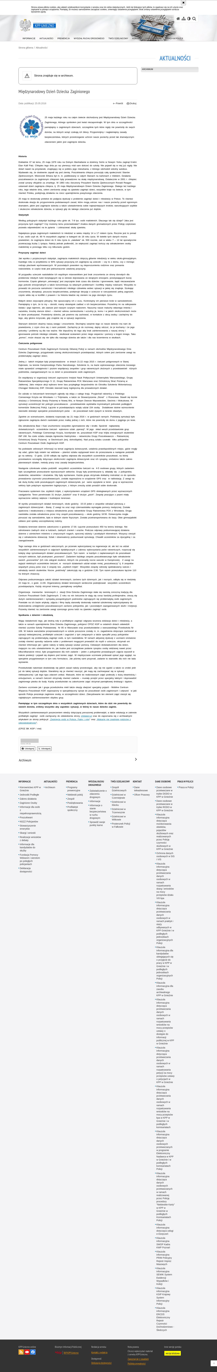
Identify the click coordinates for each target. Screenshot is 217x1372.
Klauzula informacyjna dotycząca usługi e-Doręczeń (164, 1229)
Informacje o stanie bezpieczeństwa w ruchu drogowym (98, 811)
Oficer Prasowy (142, 794)
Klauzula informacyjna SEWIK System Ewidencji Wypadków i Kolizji (164, 1276)
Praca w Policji (185, 781)
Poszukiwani (26, 817)
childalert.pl (86, 716)
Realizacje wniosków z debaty (30, 839)
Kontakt (137, 781)
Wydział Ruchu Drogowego (96, 783)
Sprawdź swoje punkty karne (97, 823)
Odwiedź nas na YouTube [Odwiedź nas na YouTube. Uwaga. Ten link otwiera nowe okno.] (27, 1352)
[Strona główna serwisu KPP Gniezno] (178, 19)
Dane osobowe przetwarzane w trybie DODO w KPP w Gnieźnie (164, 792)
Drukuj (131, 103)
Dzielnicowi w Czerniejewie (119, 796)
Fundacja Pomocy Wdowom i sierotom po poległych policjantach (30, 860)
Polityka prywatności (137, 1363)
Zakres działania (28, 798)
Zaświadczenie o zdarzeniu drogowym (98, 793)
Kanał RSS (21, 1352)
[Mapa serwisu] (184, 19)
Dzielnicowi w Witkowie (119, 818)
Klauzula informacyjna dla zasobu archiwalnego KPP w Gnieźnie (164, 989)
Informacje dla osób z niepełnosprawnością (30, 810)
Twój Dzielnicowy (120, 781)
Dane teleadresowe (141, 789)
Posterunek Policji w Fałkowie (121, 825)
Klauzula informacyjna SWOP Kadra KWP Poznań (163, 1243)
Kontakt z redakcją (99, 1352)
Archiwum (147, 69)
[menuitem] (28, 37)
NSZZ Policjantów (29, 821)
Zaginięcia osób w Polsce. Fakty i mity (70, 719)
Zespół (70, 798)
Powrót (118, 103)
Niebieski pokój (75, 794)
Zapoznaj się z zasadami (138, 1359)
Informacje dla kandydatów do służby (27, 847)
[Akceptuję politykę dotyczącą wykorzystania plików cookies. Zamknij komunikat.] (183, 2)
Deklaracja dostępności (26, 870)
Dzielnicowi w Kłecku (119, 803)
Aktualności (41, 47)
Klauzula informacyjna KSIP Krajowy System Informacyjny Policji (163, 1296)
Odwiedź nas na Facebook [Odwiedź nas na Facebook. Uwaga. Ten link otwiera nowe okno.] (33, 1352)
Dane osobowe (163, 781)
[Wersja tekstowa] (189, 19)
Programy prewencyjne (73, 789)
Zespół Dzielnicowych (119, 789)
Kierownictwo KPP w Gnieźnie (30, 789)
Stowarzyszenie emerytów (28, 827)
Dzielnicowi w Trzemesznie (119, 811)
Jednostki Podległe (29, 794)
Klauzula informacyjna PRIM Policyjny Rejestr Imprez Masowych (164, 1258)
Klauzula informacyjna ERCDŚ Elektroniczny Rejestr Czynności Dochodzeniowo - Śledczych (165, 1319)
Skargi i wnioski (28, 833)
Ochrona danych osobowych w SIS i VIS (165, 856)
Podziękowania (75, 803)
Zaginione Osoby (28, 803)
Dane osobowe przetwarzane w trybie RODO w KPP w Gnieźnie (164, 806)
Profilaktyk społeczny (72, 808)
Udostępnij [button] (28, 749)
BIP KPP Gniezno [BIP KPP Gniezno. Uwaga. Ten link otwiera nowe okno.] (71, 1352)
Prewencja (72, 781)
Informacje (24, 781)
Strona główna (25, 47)
